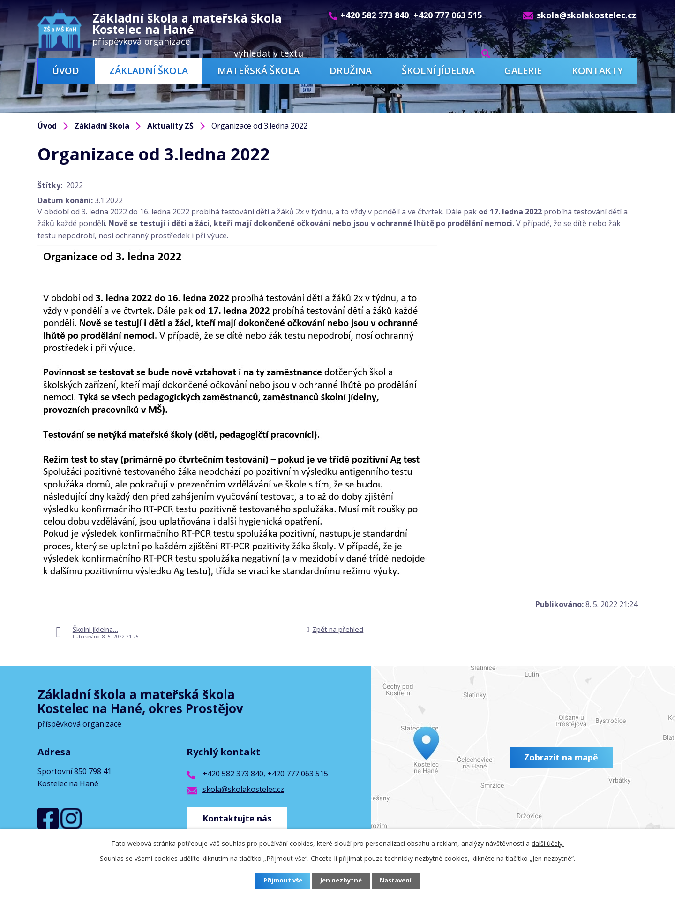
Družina (351, 70)
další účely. (548, 843)
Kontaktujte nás (238, 815)
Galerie (523, 70)
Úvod (65, 70)
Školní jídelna (438, 70)
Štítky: (50, 185)
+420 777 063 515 (297, 773)
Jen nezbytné (341, 880)
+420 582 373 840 (232, 773)
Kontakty (597, 70)
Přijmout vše (281, 880)
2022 (74, 185)
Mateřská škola (259, 70)
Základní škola (148, 70)
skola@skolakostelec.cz (243, 789)
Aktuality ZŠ (170, 126)
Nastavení (398, 880)
